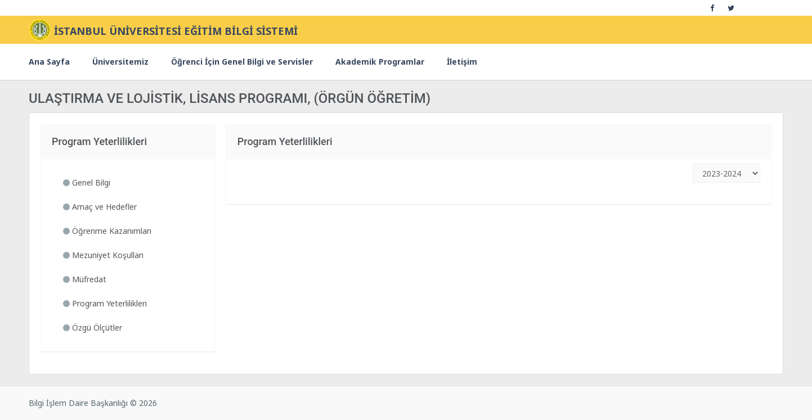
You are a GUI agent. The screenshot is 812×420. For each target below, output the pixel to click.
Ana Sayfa (49, 61)
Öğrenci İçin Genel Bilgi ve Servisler (242, 61)
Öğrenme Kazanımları (107, 230)
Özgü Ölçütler (92, 327)
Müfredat (84, 279)
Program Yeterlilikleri (105, 303)
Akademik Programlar (379, 61)
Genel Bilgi (86, 182)
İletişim (462, 61)
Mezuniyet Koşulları (103, 255)
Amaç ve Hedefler (100, 206)
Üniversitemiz (120, 61)
